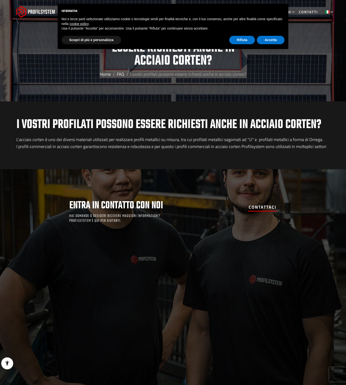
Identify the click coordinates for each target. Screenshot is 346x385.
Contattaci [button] (262, 207)
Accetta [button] (271, 40)
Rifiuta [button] (242, 40)
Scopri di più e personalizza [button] (91, 40)
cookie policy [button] (78, 24)
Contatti (308, 12)
